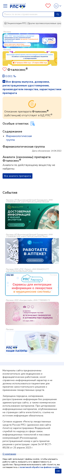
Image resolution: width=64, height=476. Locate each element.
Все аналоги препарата (17, 176)
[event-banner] (32, 284)
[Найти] (57, 14)
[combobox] (28, 14)
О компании (9, 454)
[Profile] (56, 5)
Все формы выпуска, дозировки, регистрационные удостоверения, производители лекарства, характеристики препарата (32, 87)
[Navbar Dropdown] (6, 5)
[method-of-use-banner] (30, 40)
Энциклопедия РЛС (15, 23)
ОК (58, 471)
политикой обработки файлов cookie (39, 467)
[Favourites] (48, 6)
